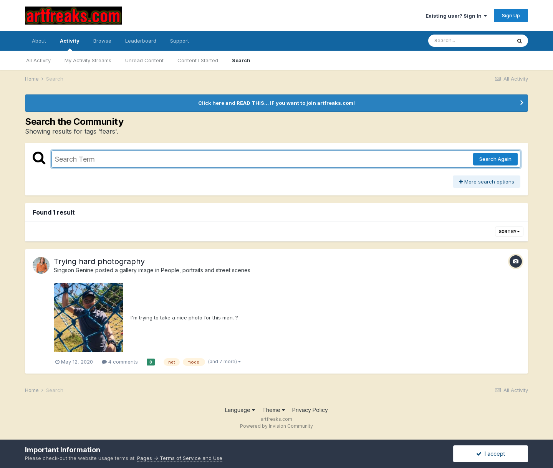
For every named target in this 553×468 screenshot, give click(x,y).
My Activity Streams (88, 60)
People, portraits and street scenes (205, 270)
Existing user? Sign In (456, 16)
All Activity (38, 60)
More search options (486, 182)
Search (241, 60)
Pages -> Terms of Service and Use (179, 458)
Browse (102, 41)
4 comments (120, 362)
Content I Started (197, 60)
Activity (69, 44)
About (39, 41)
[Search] (469, 41)
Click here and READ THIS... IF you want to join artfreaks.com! (276, 103)
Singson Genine (74, 270)
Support (179, 41)
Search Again (495, 159)
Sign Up (511, 15)
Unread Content (144, 60)
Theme (273, 410)
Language (240, 410)
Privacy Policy (310, 410)
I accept (490, 453)
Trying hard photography (99, 261)
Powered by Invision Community (276, 426)
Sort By (509, 231)
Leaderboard (140, 41)
